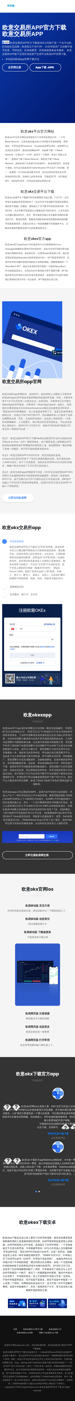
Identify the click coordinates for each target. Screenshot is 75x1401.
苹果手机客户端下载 (58, 1133)
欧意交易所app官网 (24, 1333)
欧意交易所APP (55, 1329)
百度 (15, 1329)
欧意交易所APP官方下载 (33, 1329)
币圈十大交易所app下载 (48, 1333)
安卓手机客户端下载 (58, 1180)
